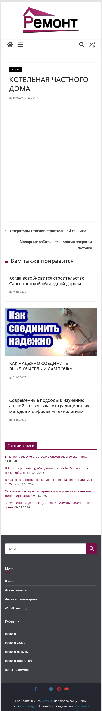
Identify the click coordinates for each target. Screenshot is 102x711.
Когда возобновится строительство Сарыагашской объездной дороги (46, 280)
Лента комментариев (21, 599)
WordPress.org (16, 608)
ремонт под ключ (18, 660)
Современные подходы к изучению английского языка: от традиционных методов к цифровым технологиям (49, 405)
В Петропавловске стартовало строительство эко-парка (46, 456)
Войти (10, 581)
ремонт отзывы (16, 652)
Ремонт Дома (15, 642)
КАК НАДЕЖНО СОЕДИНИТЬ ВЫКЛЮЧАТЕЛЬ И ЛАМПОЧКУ (40, 366)
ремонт (15, 69)
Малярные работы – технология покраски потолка (58, 244)
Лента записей (16, 590)
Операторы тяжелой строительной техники (45, 230)
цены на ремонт (17, 670)
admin (34, 97)
